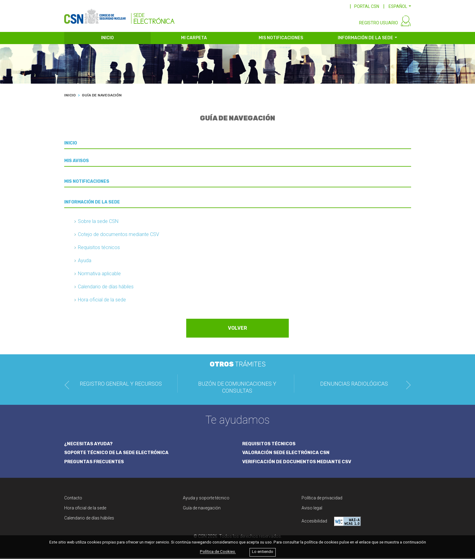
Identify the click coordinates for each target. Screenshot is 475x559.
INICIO (107, 38)
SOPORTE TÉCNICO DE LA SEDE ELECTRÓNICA (117, 453)
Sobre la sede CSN (98, 222)
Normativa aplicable (99, 275)
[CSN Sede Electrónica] (119, 14)
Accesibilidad (331, 522)
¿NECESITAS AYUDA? (88, 444)
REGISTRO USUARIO (378, 23)
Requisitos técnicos (99, 249)
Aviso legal (312, 508)
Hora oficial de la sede (102, 301)
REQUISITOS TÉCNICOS (269, 444)
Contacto (73, 498)
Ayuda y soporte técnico (206, 498)
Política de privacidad (322, 498)
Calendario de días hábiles (106, 288)
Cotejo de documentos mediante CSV (118, 235)
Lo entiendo (262, 552)
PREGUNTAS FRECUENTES (94, 462)
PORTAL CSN (366, 6)
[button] (400, 6)
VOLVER (237, 329)
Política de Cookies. (218, 552)
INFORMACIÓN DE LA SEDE (365, 38)
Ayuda (84, 262)
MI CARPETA (194, 38)
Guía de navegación (202, 508)
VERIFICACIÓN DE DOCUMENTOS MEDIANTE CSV (297, 462)
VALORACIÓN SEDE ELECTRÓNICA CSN (286, 453)
